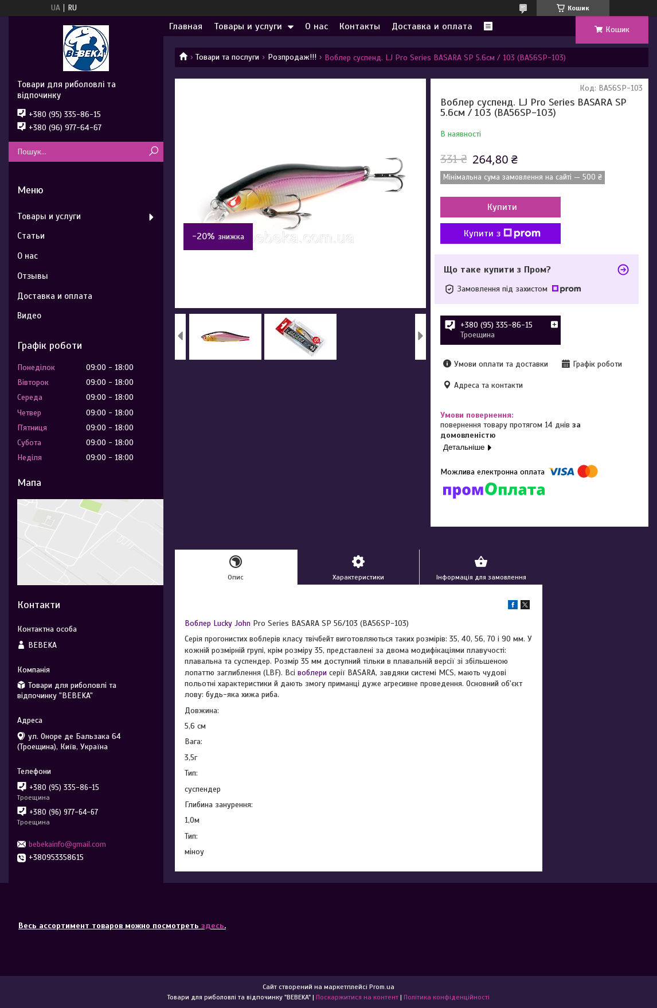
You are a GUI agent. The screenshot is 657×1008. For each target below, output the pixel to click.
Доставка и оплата (432, 26)
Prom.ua (381, 987)
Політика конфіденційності (447, 997)
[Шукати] (153, 152)
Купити (502, 207)
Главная (185, 26)
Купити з (502, 233)
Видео (29, 315)
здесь (212, 926)
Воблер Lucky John (218, 623)
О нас (316, 26)
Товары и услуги (248, 26)
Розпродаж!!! (292, 57)
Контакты (359, 26)
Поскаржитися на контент (357, 997)
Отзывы (32, 276)
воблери (312, 673)
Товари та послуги (227, 57)
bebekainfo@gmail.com (67, 844)
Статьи (31, 236)
